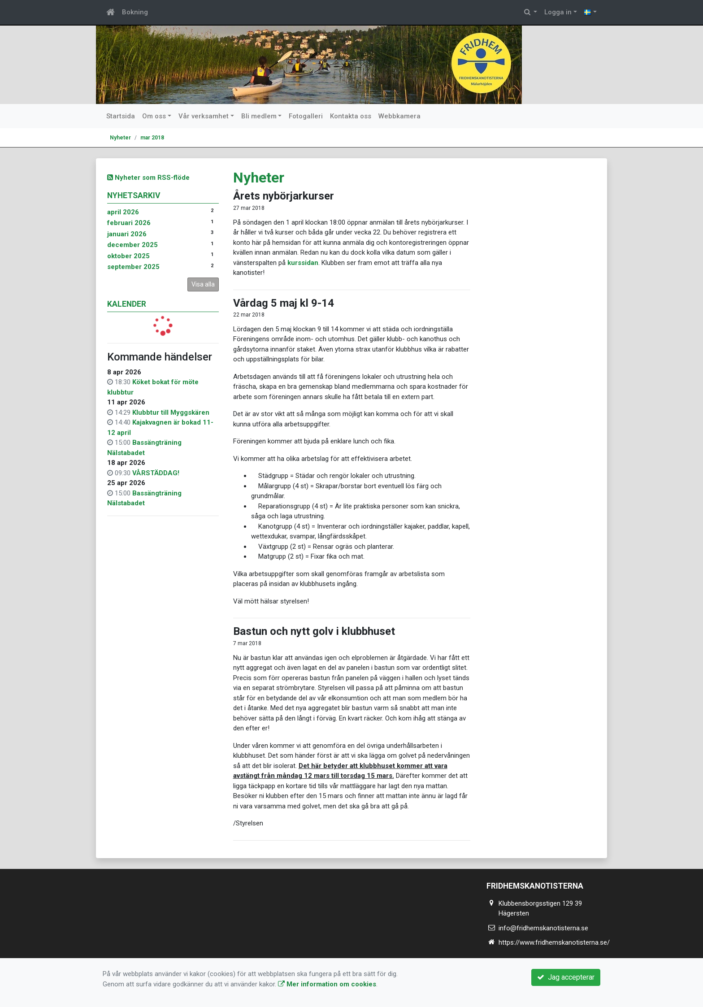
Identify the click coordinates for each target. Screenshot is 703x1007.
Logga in (558, 12)
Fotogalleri (306, 116)
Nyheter (120, 138)
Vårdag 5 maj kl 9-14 (283, 303)
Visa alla (203, 284)
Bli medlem (259, 116)
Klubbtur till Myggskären (170, 412)
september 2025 (133, 267)
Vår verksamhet (203, 116)
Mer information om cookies (327, 984)
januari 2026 (127, 234)
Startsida (120, 116)
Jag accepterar (566, 977)
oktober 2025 (128, 256)
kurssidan (302, 263)
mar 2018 (152, 138)
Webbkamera (399, 116)
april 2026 (123, 212)
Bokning (135, 12)
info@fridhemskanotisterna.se (543, 928)
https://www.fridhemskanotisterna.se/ (554, 942)
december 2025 (132, 245)
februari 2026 (129, 223)
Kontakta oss (350, 116)
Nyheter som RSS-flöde (148, 178)
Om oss (154, 116)
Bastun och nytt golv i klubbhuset (314, 631)
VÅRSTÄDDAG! (155, 473)
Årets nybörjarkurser (283, 196)
